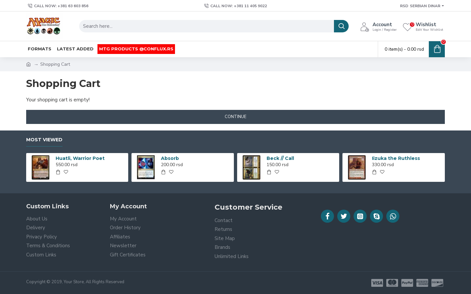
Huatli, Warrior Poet (80, 158)
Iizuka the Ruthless (396, 158)
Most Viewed (44, 140)
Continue (235, 117)
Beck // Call (280, 158)
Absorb (170, 158)
